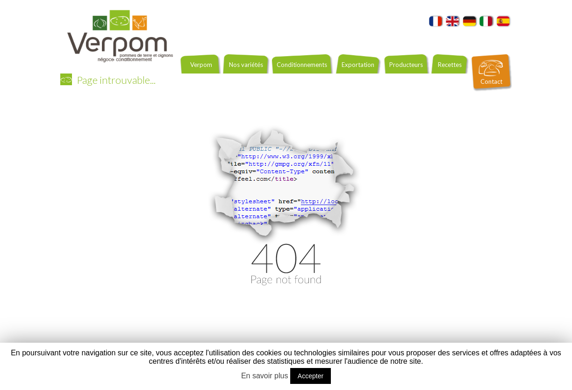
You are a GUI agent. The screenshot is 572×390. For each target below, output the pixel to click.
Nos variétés (246, 64)
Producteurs (406, 64)
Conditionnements (302, 64)
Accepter (310, 376)
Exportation (358, 64)
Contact (491, 81)
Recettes (450, 64)
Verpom (201, 64)
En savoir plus (264, 376)
